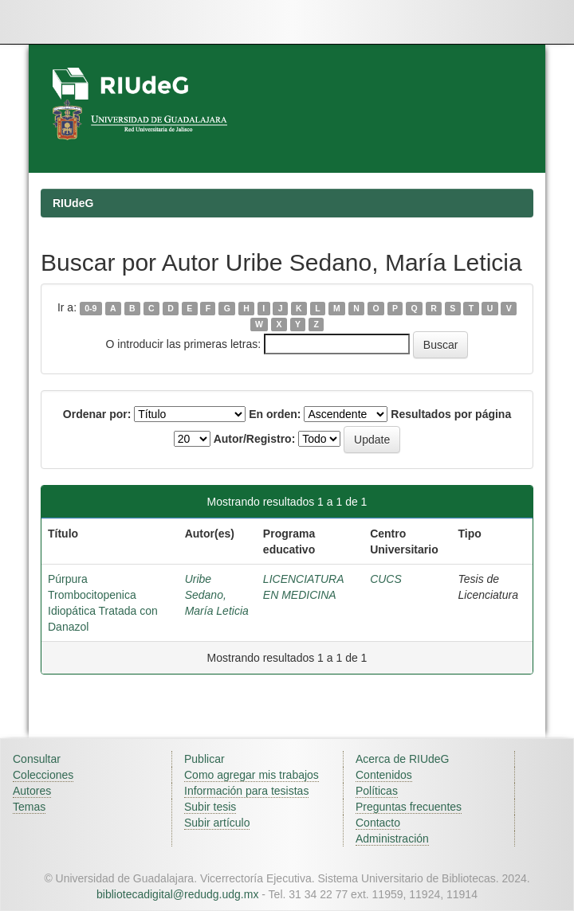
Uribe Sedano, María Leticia (217, 595)
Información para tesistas (246, 790)
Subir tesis (210, 806)
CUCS (386, 579)
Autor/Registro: (255, 438)
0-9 (90, 308)
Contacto (378, 822)
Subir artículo (217, 822)
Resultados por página (451, 414)
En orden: (275, 414)
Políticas (377, 790)
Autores (32, 790)
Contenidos (384, 774)
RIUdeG (73, 203)
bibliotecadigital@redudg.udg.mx (177, 894)
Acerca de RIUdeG (403, 759)
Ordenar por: (97, 414)
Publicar (204, 759)
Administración (392, 838)
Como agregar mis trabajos (251, 774)
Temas (29, 806)
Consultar (37, 759)
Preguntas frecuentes (409, 806)
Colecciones (43, 774)
